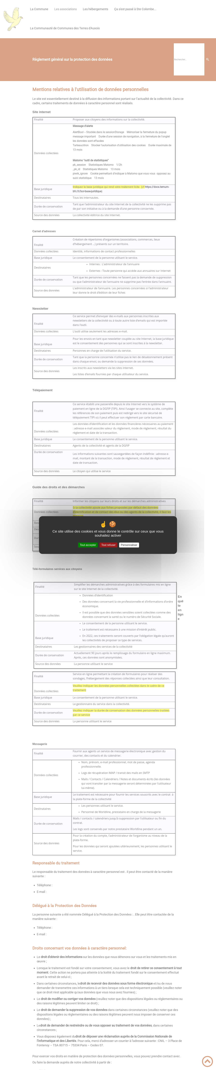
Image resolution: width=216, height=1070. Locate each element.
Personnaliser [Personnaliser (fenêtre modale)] (129, 545)
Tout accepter (88, 545)
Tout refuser (108, 545)
